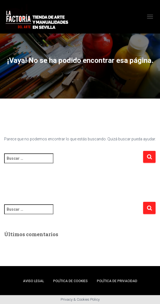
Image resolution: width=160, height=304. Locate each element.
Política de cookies (70, 281)
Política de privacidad (117, 281)
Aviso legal (33, 281)
